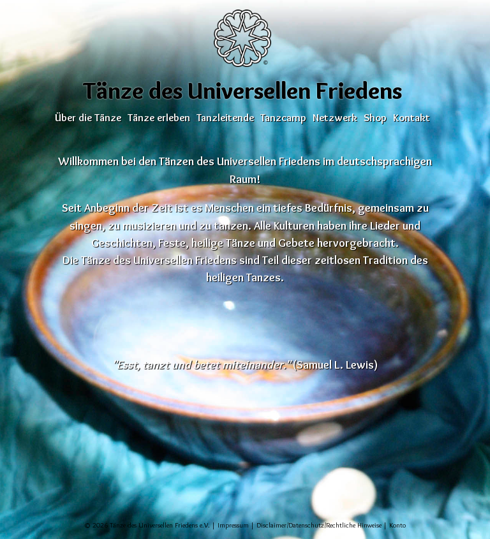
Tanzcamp (283, 117)
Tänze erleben (159, 117)
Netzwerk (335, 117)
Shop (375, 117)
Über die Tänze (88, 117)
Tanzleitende (225, 117)
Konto (397, 525)
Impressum (233, 525)
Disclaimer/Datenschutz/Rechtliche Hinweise (319, 525)
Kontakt (411, 117)
